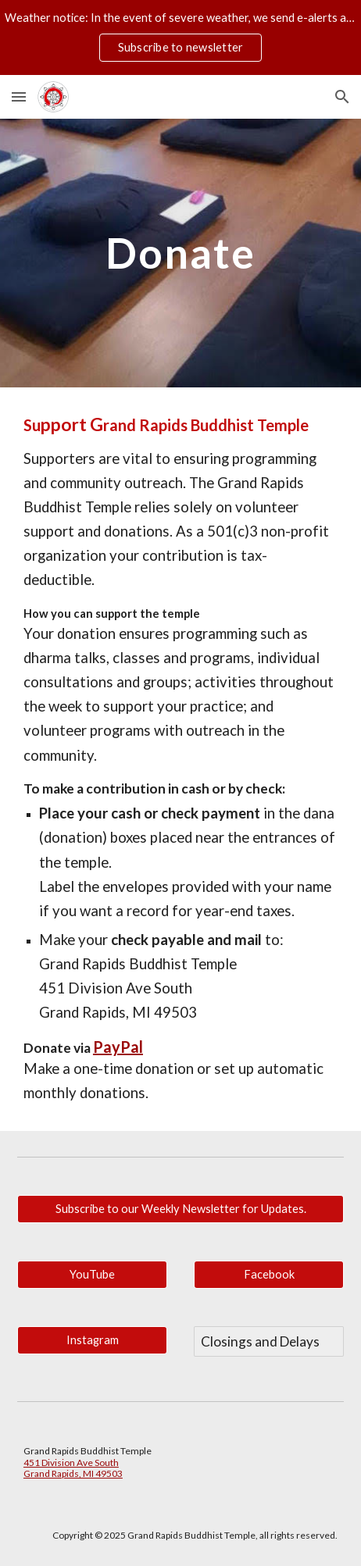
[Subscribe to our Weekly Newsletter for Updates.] (180, 1209)
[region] (180, 37)
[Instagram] (92, 1340)
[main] (180, 253)
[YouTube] (92, 1275)
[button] (19, 96)
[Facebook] (269, 1275)
